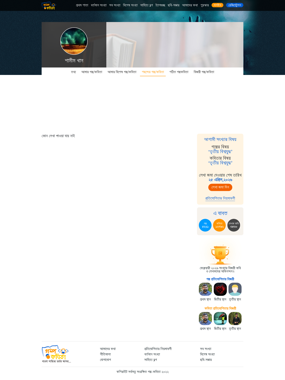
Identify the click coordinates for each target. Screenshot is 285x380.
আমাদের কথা (190, 5)
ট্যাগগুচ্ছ (160, 5)
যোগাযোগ (105, 360)
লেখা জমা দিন (220, 187)
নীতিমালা (105, 354)
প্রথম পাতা (82, 5)
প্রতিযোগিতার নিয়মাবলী (220, 198)
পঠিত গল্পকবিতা (178, 72)
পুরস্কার (204, 5)
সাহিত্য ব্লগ (146, 5)
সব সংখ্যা (114, 5)
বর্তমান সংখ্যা (99, 5)
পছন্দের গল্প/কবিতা (153, 72)
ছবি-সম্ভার (173, 5)
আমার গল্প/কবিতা (91, 72)
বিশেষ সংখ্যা (130, 5)
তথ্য (73, 72)
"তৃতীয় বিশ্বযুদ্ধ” (220, 151)
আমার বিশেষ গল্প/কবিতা (122, 72)
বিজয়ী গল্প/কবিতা (204, 72)
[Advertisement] (142, 103)
